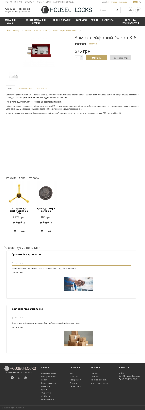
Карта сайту (75, 386)
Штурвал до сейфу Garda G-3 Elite (19, 210)
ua (135, 2)
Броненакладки (62, 20)
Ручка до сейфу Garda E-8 (46, 209)
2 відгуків (93, 43)
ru (140, 2)
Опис (10, 88)
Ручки (94, 20)
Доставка (74, 376)
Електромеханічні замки (36, 21)
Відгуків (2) (42, 88)
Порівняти (121, 57)
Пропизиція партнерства (26, 254)
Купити (96, 57)
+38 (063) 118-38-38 (17, 9)
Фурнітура (108, 20)
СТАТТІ (49, 2)
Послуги (73, 383)
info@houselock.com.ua (129, 376)
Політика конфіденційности (99, 378)
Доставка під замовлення (27, 308)
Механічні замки (10, 21)
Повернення (75, 379)
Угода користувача (99, 383)
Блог (72, 373)
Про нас (94, 373)
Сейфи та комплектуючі (130, 21)
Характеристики (25, 88)
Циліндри (81, 20)
